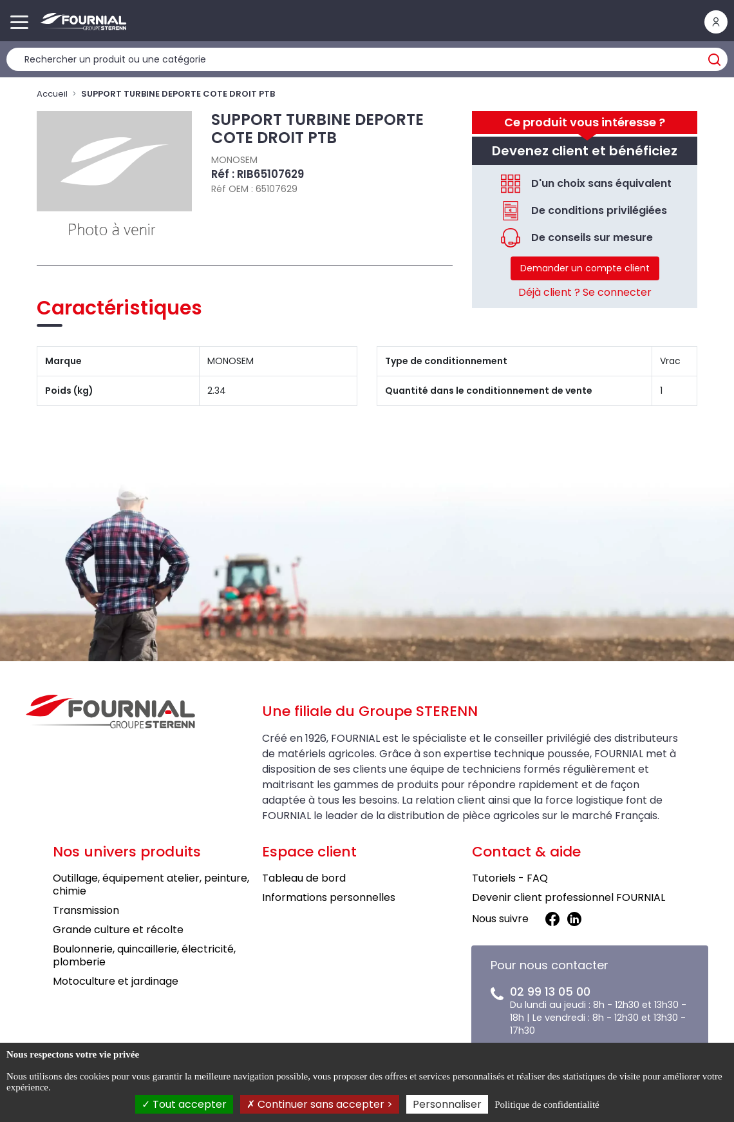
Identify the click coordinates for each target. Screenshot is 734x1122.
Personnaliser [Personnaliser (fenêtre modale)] (447, 1104)
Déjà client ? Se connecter (585, 292)
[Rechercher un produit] (367, 59)
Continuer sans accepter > (320, 1104)
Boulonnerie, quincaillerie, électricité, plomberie (144, 955)
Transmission (86, 910)
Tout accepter (184, 1104)
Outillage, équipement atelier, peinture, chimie (151, 884)
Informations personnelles (328, 897)
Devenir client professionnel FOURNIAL (568, 897)
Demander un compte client (585, 268)
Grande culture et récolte (118, 929)
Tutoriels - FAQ (510, 878)
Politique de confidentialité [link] (546, 1104)
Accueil (52, 94)
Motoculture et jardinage (115, 981)
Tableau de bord (304, 878)
